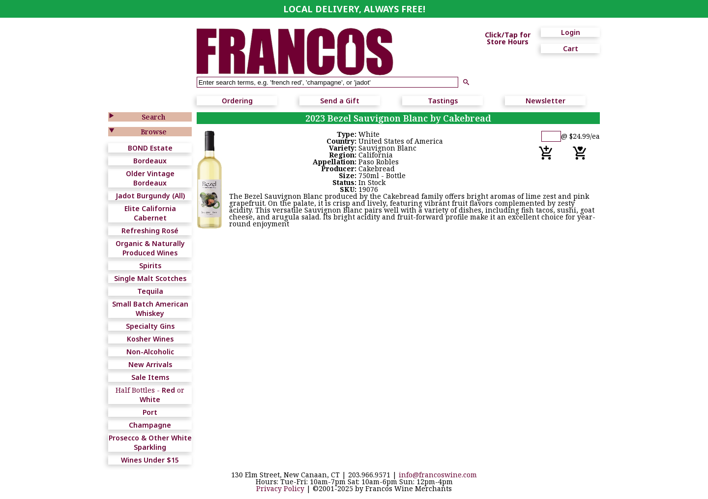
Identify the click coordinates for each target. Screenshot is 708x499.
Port (150, 412)
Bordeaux (150, 160)
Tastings (443, 100)
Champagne (150, 425)
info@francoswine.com (438, 474)
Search (153, 117)
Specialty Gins (150, 326)
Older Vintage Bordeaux (150, 178)
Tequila (150, 291)
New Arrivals (150, 364)
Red (168, 390)
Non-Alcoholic (150, 351)
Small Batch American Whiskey (150, 308)
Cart (570, 48)
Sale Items (150, 377)
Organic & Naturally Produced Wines (150, 248)
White (150, 399)
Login (570, 32)
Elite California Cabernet (150, 213)
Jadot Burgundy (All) (150, 195)
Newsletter (545, 100)
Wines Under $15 (150, 460)
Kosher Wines (150, 338)
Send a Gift (339, 100)
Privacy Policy (280, 488)
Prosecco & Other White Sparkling (150, 442)
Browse (154, 131)
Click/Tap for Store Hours (508, 38)
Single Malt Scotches (150, 278)
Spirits (150, 265)
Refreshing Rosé (149, 230)
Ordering (237, 100)
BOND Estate (150, 148)
